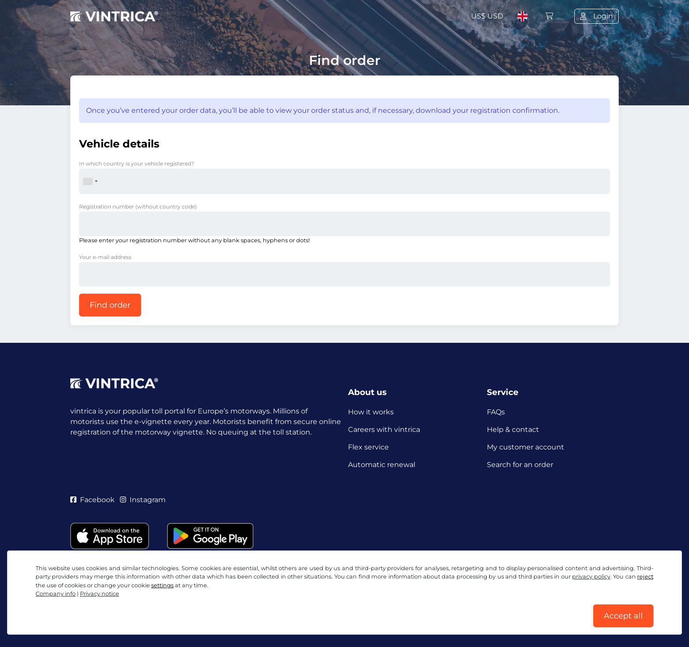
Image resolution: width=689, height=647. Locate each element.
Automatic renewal (381, 464)
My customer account (525, 447)
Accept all (623, 616)
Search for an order (520, 464)
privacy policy (591, 576)
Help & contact (513, 429)
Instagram (143, 500)
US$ (487, 16)
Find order (110, 305)
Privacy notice (99, 593)
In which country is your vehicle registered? (136, 163)
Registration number (138, 206)
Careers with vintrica (384, 429)
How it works (371, 412)
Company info (56, 593)
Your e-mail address (105, 257)
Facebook (92, 500)
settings (162, 585)
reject (645, 576)
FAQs (496, 412)
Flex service (368, 447)
